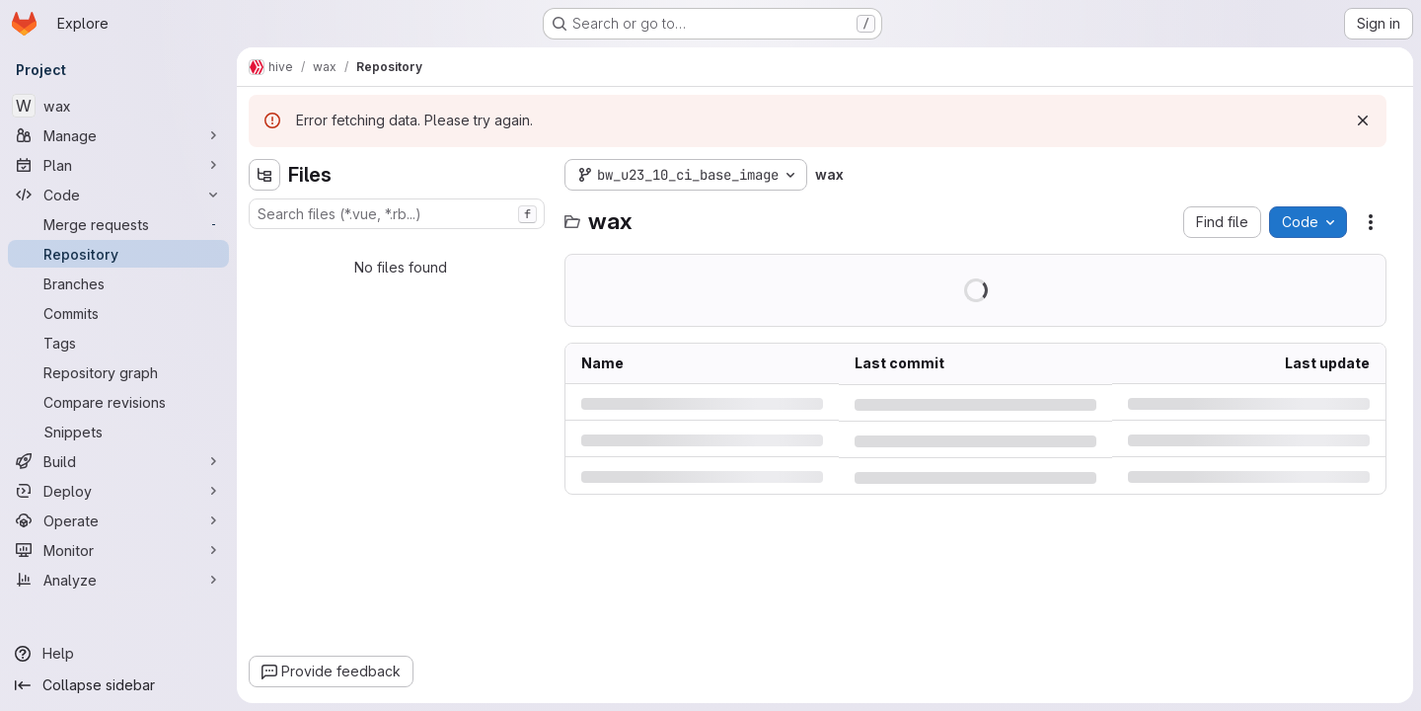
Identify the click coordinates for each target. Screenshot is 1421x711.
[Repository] (118, 254)
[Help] (118, 654)
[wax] (118, 105)
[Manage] (118, 135)
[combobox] (397, 213)
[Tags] (118, 342)
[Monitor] (118, 550)
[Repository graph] (118, 372)
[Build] (118, 461)
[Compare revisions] (118, 402)
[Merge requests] (118, 224)
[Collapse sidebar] (118, 685)
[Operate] (118, 520)
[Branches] (118, 283)
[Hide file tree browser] (264, 175)
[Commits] (118, 313)
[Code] (118, 194)
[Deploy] (118, 491)
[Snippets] (118, 431)
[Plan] (118, 165)
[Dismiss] (1363, 120)
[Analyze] (118, 579)
